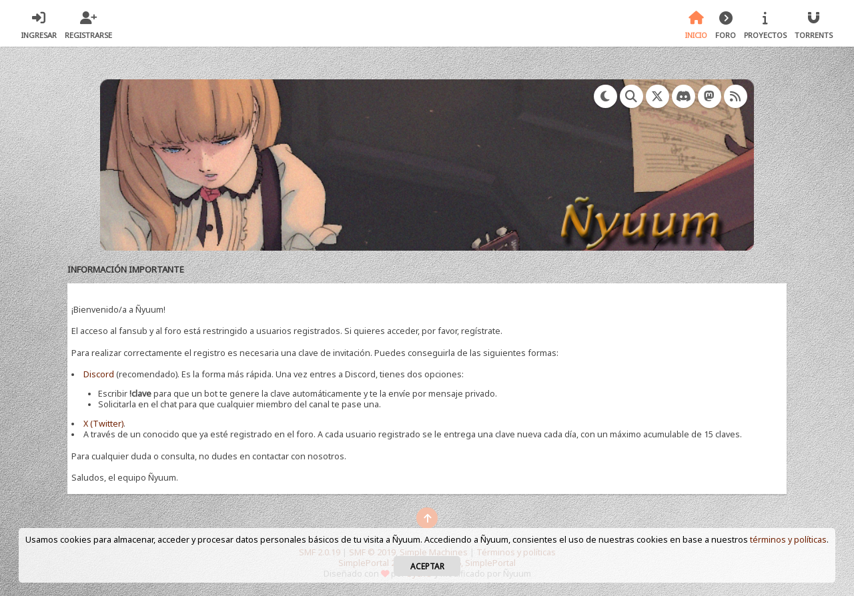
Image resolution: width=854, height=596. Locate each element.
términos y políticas (788, 539)
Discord (98, 374)
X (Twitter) (103, 423)
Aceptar (427, 566)
